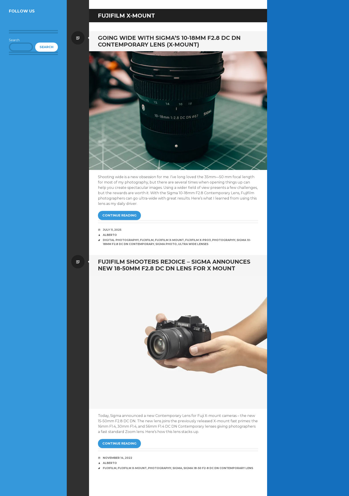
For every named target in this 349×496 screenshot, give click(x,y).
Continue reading (119, 215)
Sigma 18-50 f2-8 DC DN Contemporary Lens (218, 468)
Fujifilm (147, 240)
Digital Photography (121, 240)
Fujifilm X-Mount (169, 240)
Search (14, 40)
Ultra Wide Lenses (193, 244)
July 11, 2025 (112, 229)
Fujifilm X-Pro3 (198, 240)
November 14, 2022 (117, 457)
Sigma (177, 468)
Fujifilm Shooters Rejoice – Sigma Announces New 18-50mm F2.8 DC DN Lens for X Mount (174, 265)
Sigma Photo (166, 244)
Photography (223, 240)
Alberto (110, 235)
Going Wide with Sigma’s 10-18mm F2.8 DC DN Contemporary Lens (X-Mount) (169, 41)
